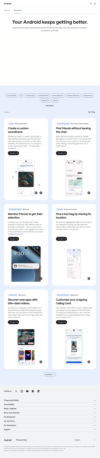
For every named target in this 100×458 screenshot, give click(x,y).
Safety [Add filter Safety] (55, 100)
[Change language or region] (85, 440)
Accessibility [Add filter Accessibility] (11, 95)
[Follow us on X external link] (16, 391)
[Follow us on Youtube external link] (27, 391)
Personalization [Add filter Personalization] (58, 95)
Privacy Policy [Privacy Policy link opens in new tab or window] (21, 440)
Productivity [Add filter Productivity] (88, 95)
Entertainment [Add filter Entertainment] (44, 95)
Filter (91, 112)
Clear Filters (50, 105)
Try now (14, 153)
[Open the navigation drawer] (96, 3)
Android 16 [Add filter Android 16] (45, 100)
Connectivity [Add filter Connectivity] (30, 95)
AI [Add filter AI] (21, 95)
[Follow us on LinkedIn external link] (38, 391)
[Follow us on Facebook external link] (32, 391)
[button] (36, 192)
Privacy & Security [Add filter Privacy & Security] (73, 95)
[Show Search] (91, 3)
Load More (50, 374)
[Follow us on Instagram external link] (21, 391)
